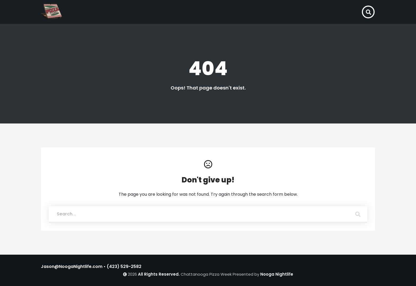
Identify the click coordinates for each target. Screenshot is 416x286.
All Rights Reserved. (159, 274)
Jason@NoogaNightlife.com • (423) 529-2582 (91, 266)
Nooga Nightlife (276, 274)
